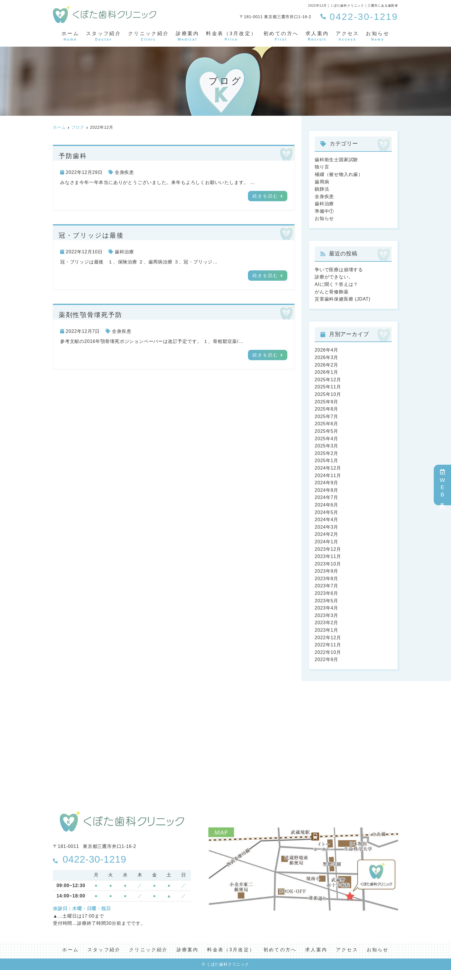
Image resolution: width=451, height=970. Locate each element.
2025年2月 (326, 453)
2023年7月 (326, 585)
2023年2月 (326, 622)
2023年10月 (328, 563)
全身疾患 (124, 172)
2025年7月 (326, 416)
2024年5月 (326, 512)
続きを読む (265, 196)
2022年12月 (328, 637)
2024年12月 (328, 468)
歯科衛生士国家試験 (336, 159)
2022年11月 (328, 644)
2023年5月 (326, 600)
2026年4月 (326, 350)
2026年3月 (326, 357)
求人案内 (317, 36)
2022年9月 (326, 659)
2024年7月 (326, 497)
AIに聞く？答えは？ (336, 284)
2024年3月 (326, 527)
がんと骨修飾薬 (332, 291)
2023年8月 (326, 578)
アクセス (347, 36)
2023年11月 (328, 556)
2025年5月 (326, 431)
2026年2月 (326, 364)
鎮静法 (322, 189)
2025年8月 (326, 409)
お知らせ (377, 36)
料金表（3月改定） (231, 36)
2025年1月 (326, 460)
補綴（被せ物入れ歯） (339, 174)
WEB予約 (442, 485)
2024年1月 (326, 541)
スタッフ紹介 (103, 36)
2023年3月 (326, 615)
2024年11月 (328, 475)
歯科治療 (124, 251)
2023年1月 (326, 630)
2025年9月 (326, 401)
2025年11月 (328, 386)
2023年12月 (328, 549)
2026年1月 (326, 372)
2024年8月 (326, 490)
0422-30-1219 (89, 859)
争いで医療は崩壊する (339, 269)
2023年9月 (326, 571)
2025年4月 (326, 438)
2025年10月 (328, 394)
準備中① (324, 211)
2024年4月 (326, 519)
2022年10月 (328, 652)
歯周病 (322, 181)
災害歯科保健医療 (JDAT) (342, 299)
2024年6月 (326, 504)
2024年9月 (326, 482)
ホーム (70, 36)
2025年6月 (326, 423)
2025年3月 (326, 445)
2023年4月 (326, 607)
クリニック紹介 (148, 36)
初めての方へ (281, 36)
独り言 (322, 166)
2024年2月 (326, 534)
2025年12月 (328, 379)
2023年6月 (326, 593)
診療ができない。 (334, 276)
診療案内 (187, 36)
